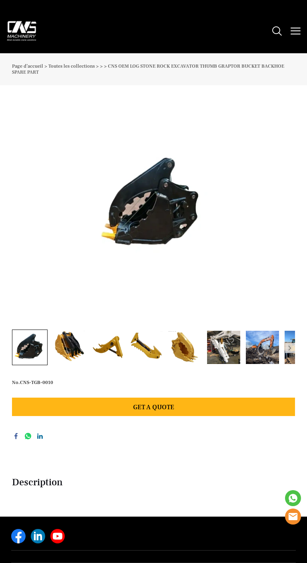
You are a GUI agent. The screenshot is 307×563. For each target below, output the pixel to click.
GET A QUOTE (153, 407)
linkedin (40, 436)
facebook (16, 436)
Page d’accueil (27, 66)
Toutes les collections (71, 66)
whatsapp (28, 436)
